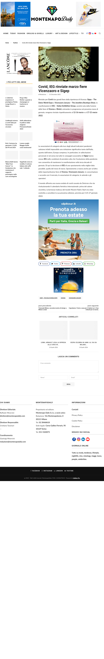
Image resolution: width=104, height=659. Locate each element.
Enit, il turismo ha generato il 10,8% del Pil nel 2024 (11, 145)
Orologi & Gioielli (35, 33)
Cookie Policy (77, 421)
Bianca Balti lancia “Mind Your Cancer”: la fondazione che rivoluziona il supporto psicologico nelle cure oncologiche (11, 169)
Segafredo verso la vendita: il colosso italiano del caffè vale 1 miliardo (26, 165)
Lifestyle (73, 33)
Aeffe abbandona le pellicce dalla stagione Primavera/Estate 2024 (25, 125)
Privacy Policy (77, 415)
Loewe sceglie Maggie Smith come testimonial (25, 145)
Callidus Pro (76, 478)
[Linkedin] (92, 33)
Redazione (43, 94)
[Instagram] (90, 33)
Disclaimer (76, 426)
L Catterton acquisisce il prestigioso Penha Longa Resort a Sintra (11, 102)
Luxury (49, 33)
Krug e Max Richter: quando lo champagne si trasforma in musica (26, 102)
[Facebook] (87, 33)
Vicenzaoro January (75, 298)
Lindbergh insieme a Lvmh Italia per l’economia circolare (11, 124)
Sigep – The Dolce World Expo (48, 298)
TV (82, 33)
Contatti (75, 409)
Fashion (21, 33)
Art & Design (61, 33)
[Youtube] (95, 33)
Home (5, 33)
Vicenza (63, 298)
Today (13, 33)
